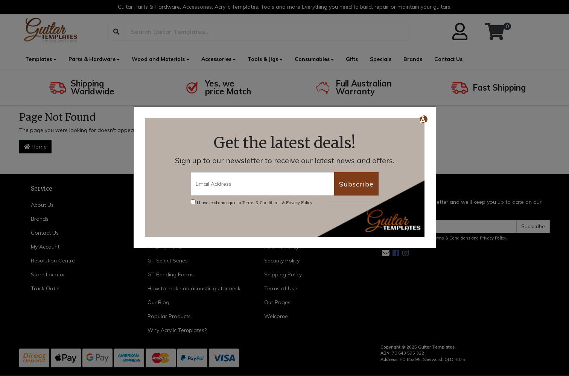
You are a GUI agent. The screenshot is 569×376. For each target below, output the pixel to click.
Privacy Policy (299, 202)
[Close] (424, 119)
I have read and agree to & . (252, 202)
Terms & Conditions (261, 202)
